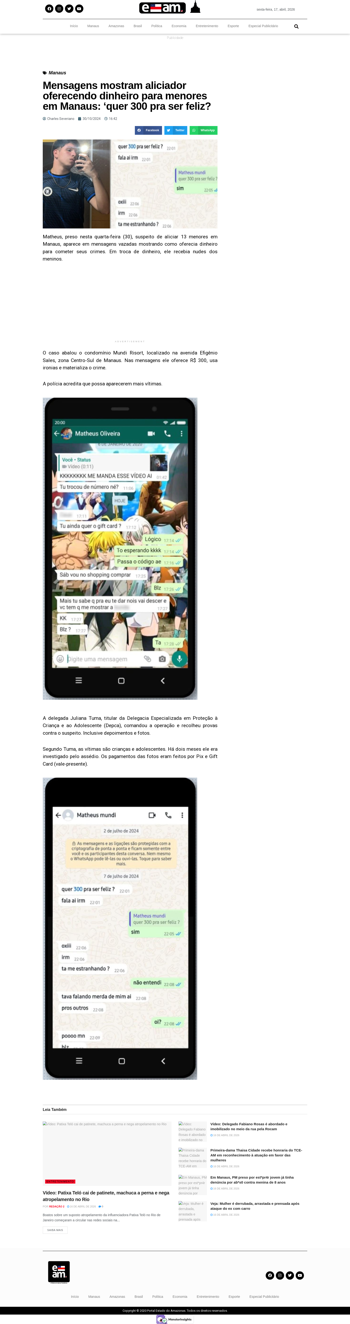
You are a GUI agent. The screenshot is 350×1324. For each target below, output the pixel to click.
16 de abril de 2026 (81, 1206)
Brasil (138, 26)
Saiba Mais (55, 1230)
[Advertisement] (130, 305)
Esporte (233, 26)
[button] (296, 26)
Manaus (93, 26)
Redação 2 (56, 1206)
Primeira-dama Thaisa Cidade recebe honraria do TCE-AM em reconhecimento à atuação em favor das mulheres (256, 1155)
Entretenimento (207, 26)
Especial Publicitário (263, 26)
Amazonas (116, 26)
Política (156, 26)
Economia (179, 26)
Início (74, 26)
